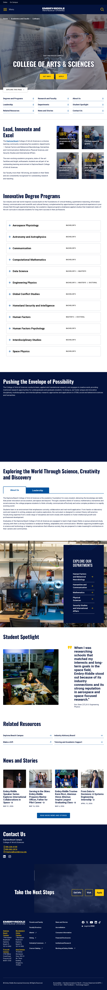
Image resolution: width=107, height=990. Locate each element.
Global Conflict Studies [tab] (55, 294)
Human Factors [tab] (55, 317)
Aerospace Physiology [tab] (55, 225)
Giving (31, 938)
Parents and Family (36, 922)
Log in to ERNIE (89, 926)
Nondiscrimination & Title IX (72, 983)
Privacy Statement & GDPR (92, 983)
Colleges (36, 19)
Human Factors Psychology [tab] (55, 328)
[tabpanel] (53, 513)
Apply (61, 76)
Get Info (47, 76)
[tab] (14, 489)
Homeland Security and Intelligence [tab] (55, 305)
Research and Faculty (47, 98)
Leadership (8, 104)
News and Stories (45, 111)
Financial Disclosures (63, 938)
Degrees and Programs (13, 98)
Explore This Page (14, 89)
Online (5, 2)
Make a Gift (8, 742)
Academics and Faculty (20, 19)
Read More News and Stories (53, 815)
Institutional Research (63, 943)
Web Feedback (69, 985)
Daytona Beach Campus (13, 735)
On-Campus (14, 2)
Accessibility (57, 983)
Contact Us (77, 111)
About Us (77, 98)
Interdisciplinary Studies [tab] (55, 339)
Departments (43, 104)
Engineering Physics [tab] (55, 282)
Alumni (31, 932)
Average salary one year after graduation (93, 164)
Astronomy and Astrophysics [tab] (55, 236)
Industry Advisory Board (64, 735)
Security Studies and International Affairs (80, 608)
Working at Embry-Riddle (64, 948)
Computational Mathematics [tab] (55, 259)
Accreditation (60, 927)
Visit (89, 892)
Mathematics (78, 592)
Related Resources (11, 111)
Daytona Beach (12, 141)
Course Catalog (34, 948)
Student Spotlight (80, 104)
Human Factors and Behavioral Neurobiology (79, 577)
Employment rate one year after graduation (66, 164)
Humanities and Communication (80, 586)
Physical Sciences (77, 598)
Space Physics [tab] (55, 351)
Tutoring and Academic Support (68, 742)
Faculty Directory (35, 927)
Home (5, 19)
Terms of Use (57, 985)
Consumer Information (63, 932)
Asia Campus (20, 949)
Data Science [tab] (55, 271)
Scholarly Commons (36, 943)
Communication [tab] (55, 248)
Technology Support (82, 985)
